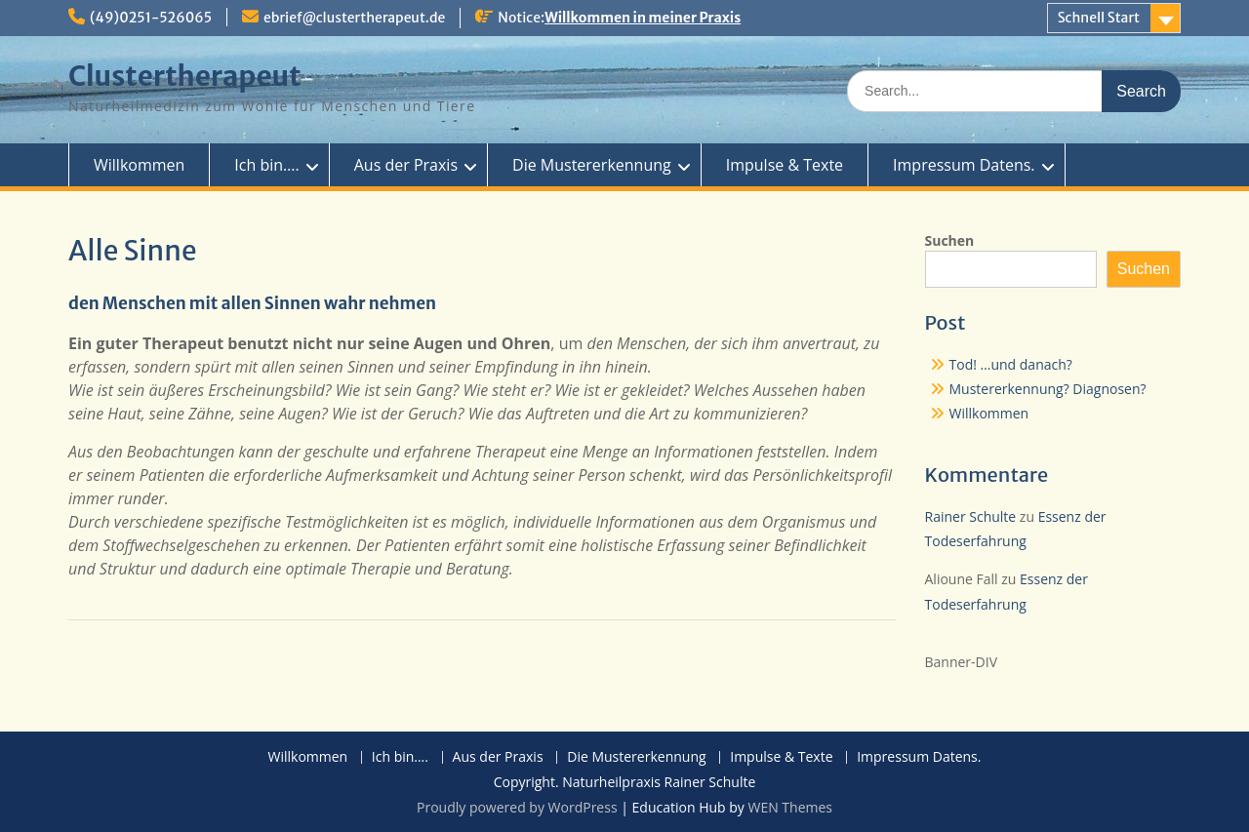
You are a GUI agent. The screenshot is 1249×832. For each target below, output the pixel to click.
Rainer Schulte (971, 516)
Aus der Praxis (406, 165)
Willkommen (139, 165)
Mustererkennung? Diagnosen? (1048, 388)
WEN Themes (789, 807)
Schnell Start (1099, 17)
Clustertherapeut (185, 76)
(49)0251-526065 (151, 17)
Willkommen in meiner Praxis (642, 17)
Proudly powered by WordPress (517, 807)
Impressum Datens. (963, 165)
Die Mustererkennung (591, 165)
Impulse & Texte (784, 165)
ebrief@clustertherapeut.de (354, 17)
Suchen (950, 240)
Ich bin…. (266, 165)
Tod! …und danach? (1010, 364)
